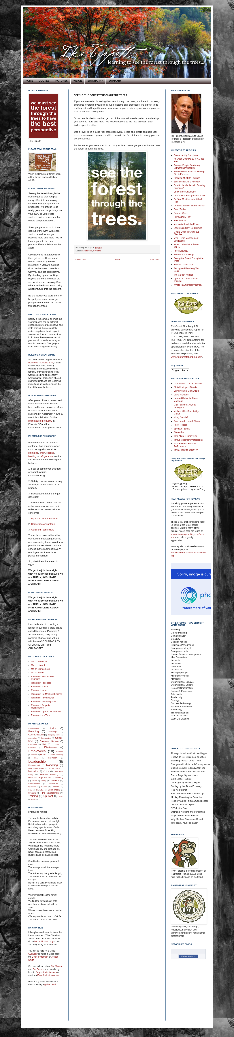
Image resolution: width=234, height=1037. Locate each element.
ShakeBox (40, 790)
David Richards (181, 394)
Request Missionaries (46, 972)
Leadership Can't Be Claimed (188, 228)
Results (44, 787)
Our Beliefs (38, 969)
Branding (33, 731)
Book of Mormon (39, 957)
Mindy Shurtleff (181, 417)
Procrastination (34, 784)
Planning (59, 777)
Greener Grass (181, 213)
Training (33, 796)
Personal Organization (39, 777)
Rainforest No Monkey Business (46, 694)
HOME (29, 80)
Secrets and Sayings (184, 254)
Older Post (154, 259)
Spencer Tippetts (182, 428)
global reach (50, 984)
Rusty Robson (180, 425)
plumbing (33, 452)
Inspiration (52, 758)
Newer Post (80, 259)
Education (32, 747)
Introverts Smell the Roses (186, 224)
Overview (32, 954)
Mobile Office (54, 768)
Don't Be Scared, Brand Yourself (189, 205)
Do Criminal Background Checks (189, 195)
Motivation (33, 771)
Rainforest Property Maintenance (40, 706)
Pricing (43, 781)
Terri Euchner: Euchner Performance (185, 444)
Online (46, 771)
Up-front (48, 796)
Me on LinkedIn (38, 665)
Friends (34, 755)
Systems (97, 251)
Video (61, 796)
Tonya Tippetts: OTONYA (186, 450)
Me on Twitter (37, 672)
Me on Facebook (39, 661)
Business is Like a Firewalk (187, 181)
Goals (43, 754)
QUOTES (44, 80)
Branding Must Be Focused (187, 178)
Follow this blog (188, 958)
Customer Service (49, 741)
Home (117, 259)
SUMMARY (115, 80)
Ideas (36, 758)
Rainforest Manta (39, 686)
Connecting (46, 738)
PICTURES (61, 80)
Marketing (52, 765)
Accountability (33, 728)
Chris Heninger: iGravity (185, 387)
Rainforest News (39, 690)
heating (32, 456)
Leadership (87, 251)
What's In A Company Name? (188, 285)
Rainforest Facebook (41, 683)
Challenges (53, 731)
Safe (30, 790)
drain (42, 452)
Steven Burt (179, 432)
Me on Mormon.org (40, 669)
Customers (32, 744)
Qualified (32, 787)
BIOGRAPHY (95, 80)
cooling (50, 452)
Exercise (59, 752)
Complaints (32, 738)
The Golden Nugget (183, 275)
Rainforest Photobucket (42, 697)
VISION (77, 80)
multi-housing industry (40, 420)
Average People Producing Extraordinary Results (187, 166)
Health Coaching (56, 755)
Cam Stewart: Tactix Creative (188, 383)
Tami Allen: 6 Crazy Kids (185, 436)
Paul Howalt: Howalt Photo (187, 421)
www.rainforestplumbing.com (186, 357)
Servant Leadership (183, 264)
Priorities (55, 780)
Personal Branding (49, 774)
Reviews (55, 787)
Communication (36, 734)
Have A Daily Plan (182, 217)
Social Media (54, 790)
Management (34, 765)
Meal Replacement (36, 768)
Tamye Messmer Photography (188, 440)
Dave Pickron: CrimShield (186, 391)
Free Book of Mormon (47, 975)
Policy (34, 781)
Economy (55, 744)
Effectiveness (50, 747)
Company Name (54, 735)
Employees (37, 751)
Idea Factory (180, 220)
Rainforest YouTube (40, 715)
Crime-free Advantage (43, 524)
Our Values (56, 966)
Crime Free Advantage (185, 191)
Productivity (53, 784)
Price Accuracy (181, 251)
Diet (44, 744)
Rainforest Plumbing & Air (40, 362)
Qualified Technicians (42, 529)
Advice (53, 728)
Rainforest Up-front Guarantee (46, 711)
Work (33, 799)
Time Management (50, 793)
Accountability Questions (186, 155)
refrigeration (47, 456)
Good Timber (180, 209)
